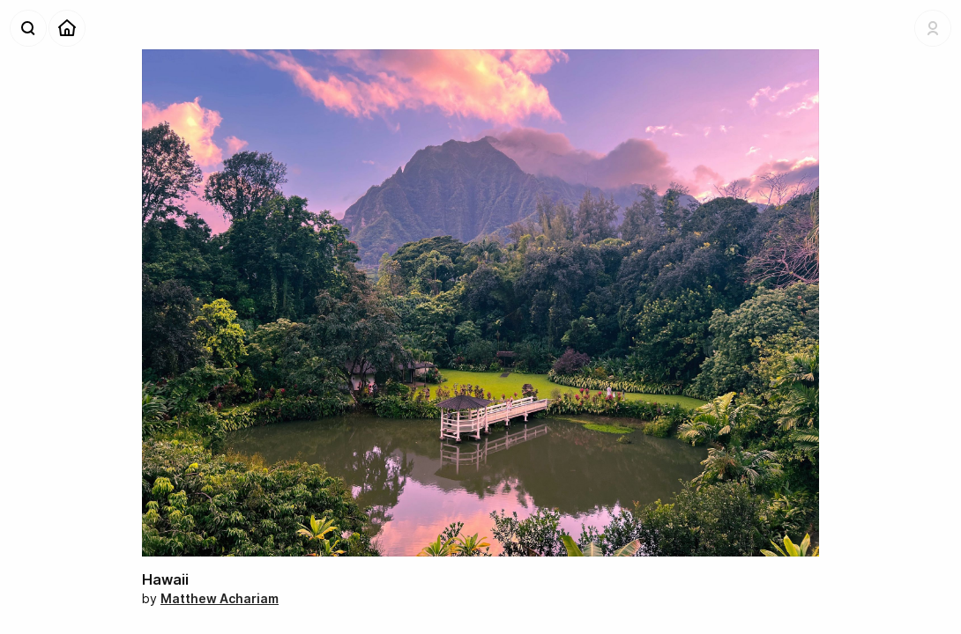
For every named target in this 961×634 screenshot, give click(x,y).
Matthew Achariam (219, 598)
